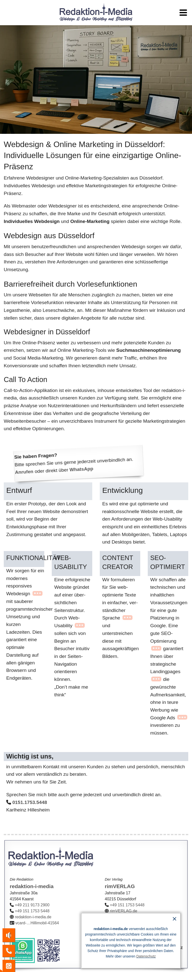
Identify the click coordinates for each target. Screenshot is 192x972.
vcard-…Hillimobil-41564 (37, 923)
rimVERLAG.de (123, 911)
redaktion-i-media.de (33, 917)
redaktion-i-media (32, 886)
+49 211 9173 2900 (32, 905)
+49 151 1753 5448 (32, 911)
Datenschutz (146, 958)
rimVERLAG (120, 886)
